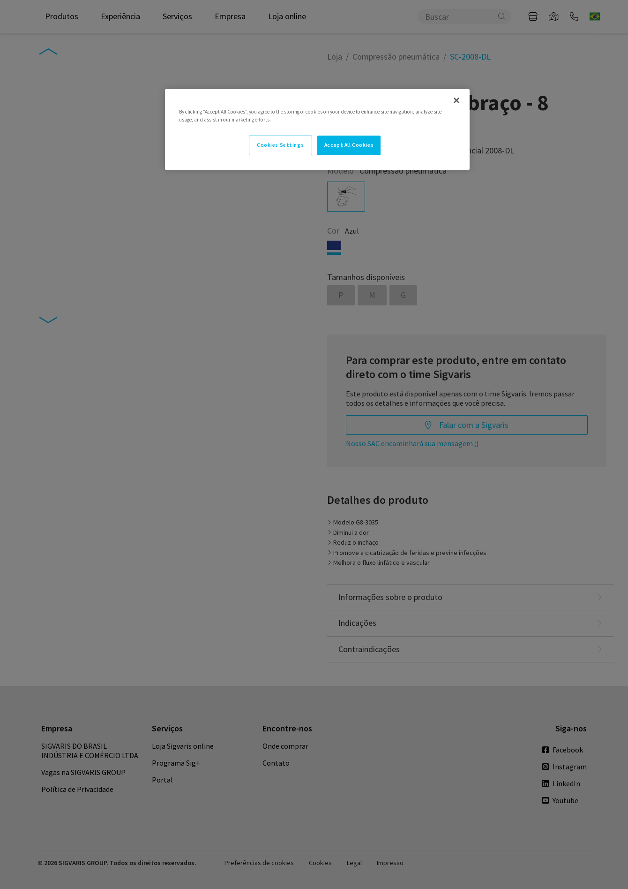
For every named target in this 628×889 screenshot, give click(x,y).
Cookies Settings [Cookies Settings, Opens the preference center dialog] (280, 145)
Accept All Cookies (349, 145)
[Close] (456, 100)
